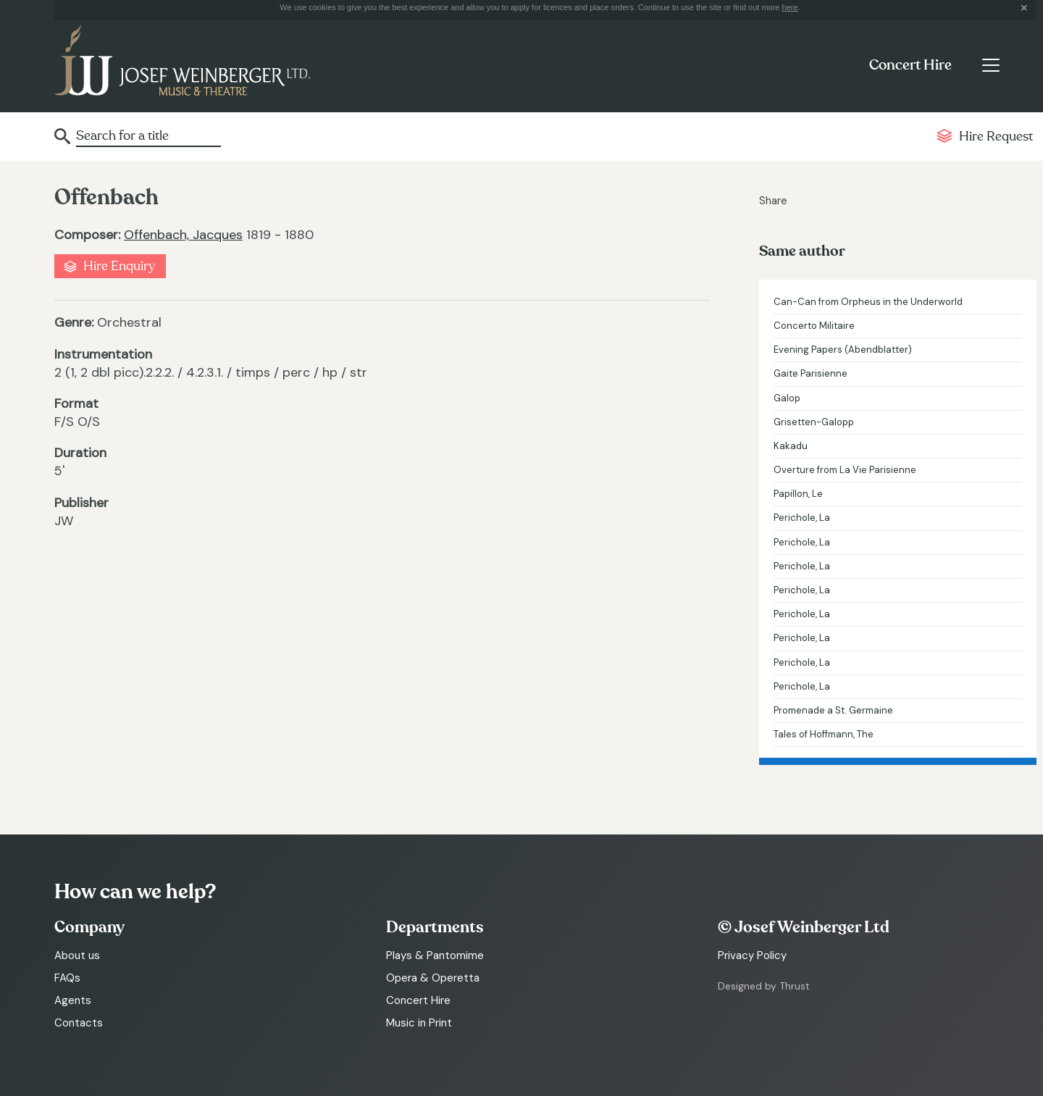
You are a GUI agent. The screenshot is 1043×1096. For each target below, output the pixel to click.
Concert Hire (910, 65)
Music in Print (419, 1023)
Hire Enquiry (119, 266)
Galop (787, 398)
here (790, 7)
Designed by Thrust (764, 985)
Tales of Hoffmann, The (824, 734)
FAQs (67, 978)
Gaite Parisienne (810, 373)
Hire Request (996, 136)
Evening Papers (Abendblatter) (843, 349)
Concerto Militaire (814, 325)
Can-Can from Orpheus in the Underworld (868, 302)
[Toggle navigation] (990, 65)
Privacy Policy (752, 955)
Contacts (78, 1023)
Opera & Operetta (432, 978)
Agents (72, 1000)
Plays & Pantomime (435, 955)
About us (77, 955)
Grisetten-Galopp (814, 422)
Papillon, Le (798, 494)
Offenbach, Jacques (183, 234)
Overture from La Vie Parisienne (845, 470)
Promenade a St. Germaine (833, 710)
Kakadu (791, 446)
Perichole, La (802, 517)
